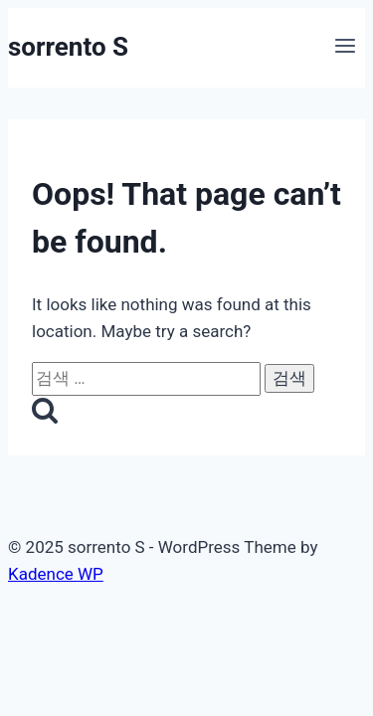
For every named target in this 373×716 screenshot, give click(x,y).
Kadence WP (55, 574)
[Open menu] (344, 48)
